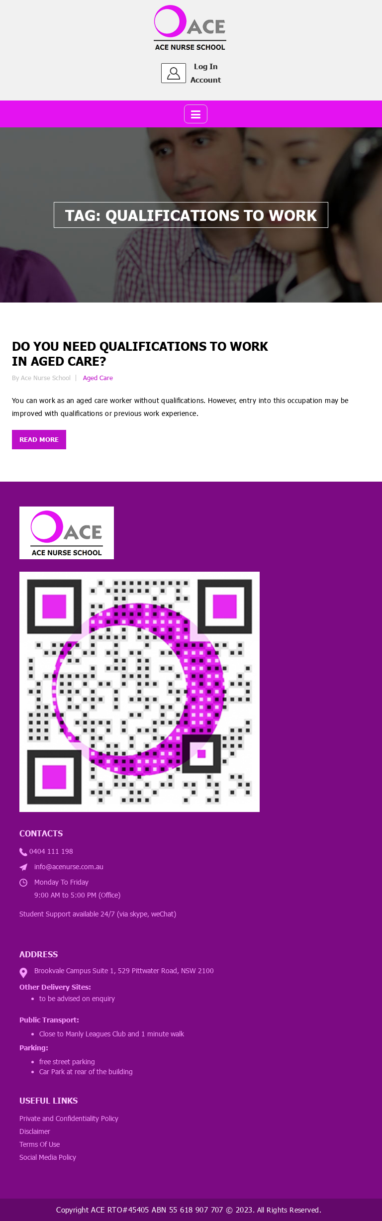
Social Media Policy (47, 1157)
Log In (206, 66)
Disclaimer (34, 1131)
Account (206, 79)
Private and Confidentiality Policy (68, 1118)
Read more (39, 439)
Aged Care (98, 378)
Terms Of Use (39, 1144)
